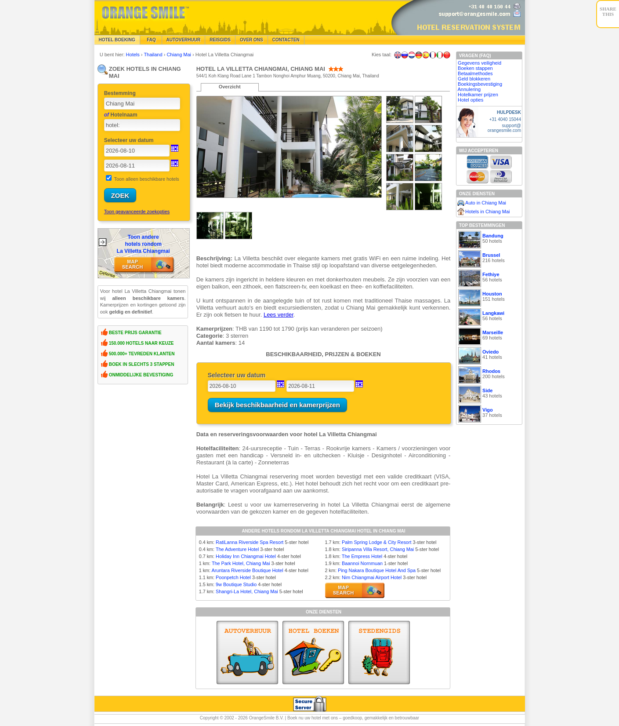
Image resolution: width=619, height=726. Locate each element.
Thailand (153, 54)
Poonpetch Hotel (233, 577)
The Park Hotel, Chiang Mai (241, 563)
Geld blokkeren (474, 78)
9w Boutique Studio (236, 584)
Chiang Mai (179, 54)
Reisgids (220, 39)
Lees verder (278, 314)
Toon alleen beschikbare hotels (146, 179)
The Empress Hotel (362, 556)
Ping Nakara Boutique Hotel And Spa (377, 570)
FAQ (151, 39)
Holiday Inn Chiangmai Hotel (246, 556)
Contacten (286, 39)
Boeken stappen (475, 68)
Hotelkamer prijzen (478, 94)
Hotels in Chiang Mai (487, 211)
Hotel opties (470, 99)
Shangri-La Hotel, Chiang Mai (247, 591)
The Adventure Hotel (237, 549)
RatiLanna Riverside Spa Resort (249, 542)
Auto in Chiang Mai (485, 202)
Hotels (133, 54)
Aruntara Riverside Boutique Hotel (247, 570)
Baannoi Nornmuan (362, 563)
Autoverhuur (184, 39)
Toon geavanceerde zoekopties (137, 211)
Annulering (469, 89)
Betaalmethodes (475, 73)
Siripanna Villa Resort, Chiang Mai (378, 549)
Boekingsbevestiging (480, 84)
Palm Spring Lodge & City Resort (376, 542)
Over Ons (251, 39)
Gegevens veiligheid (479, 63)
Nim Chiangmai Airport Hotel (372, 577)
